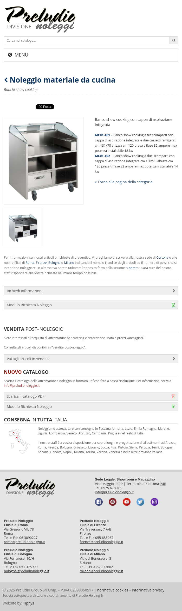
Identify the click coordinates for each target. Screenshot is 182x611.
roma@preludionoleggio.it (24, 541)
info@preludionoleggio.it (22, 385)
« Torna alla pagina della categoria (123, 181)
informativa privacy (148, 590)
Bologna (54, 262)
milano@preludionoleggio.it (101, 571)
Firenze (41, 262)
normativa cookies (112, 590)
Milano (69, 262)
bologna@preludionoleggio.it (26, 571)
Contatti (133, 268)
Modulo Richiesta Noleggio (91, 305)
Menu (21, 55)
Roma (30, 262)
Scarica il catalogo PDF (91, 396)
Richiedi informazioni (91, 291)
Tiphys (28, 603)
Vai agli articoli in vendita (91, 358)
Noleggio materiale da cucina (59, 80)
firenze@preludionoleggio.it (101, 541)
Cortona (162, 257)
